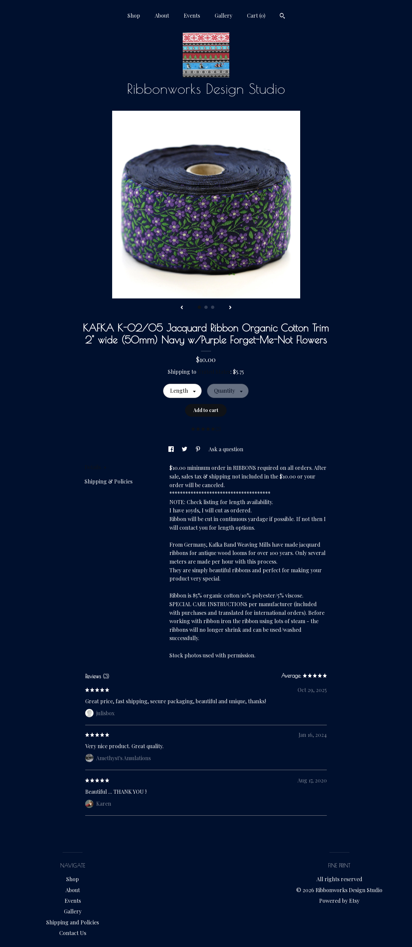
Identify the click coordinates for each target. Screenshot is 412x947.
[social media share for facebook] (171, 449)
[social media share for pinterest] (198, 449)
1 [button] (199, 307)
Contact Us (72, 932)
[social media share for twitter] (185, 449)
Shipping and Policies (72, 922)
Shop (133, 15)
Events (192, 15)
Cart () (256, 15)
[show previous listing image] (181, 308)
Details (95, 467)
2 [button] (206, 307)
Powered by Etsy (339, 900)
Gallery (223, 15)
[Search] (282, 16)
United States (214, 371)
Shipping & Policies (108, 481)
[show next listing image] (230, 308)
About (162, 15)
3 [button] (212, 307)
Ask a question (226, 449)
